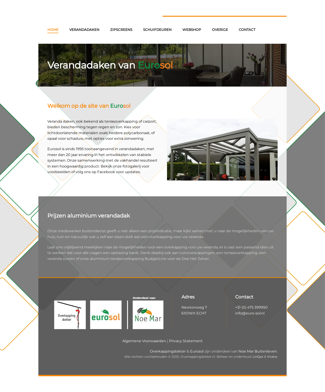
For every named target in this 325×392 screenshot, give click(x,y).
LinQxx (258, 357)
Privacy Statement (186, 341)
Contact (247, 30)
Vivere (272, 357)
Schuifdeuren (157, 30)
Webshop (191, 30)
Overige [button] (220, 30)
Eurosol (197, 351)
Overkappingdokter (168, 351)
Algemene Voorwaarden (144, 341)
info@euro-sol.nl (250, 313)
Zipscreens (121, 30)
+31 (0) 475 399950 (251, 307)
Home (52, 30)
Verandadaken (84, 30)
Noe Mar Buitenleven (258, 351)
